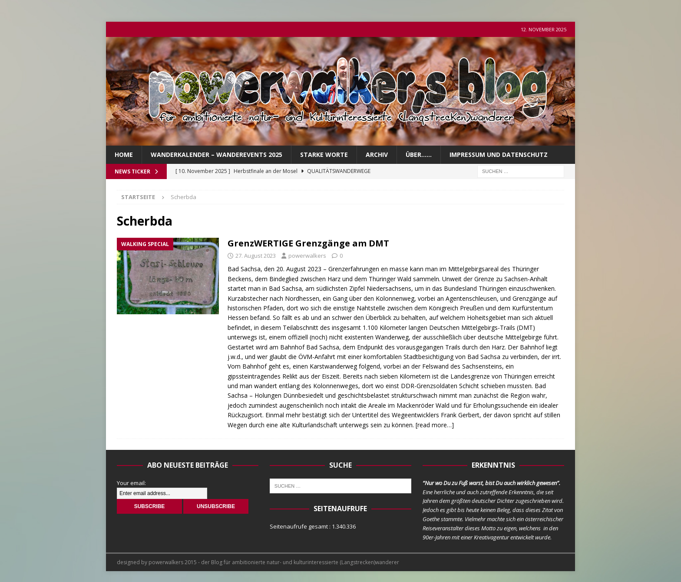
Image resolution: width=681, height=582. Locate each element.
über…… (419, 154)
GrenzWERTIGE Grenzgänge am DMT (308, 243)
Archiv (377, 154)
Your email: (131, 483)
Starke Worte (324, 154)
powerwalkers (307, 255)
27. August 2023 (255, 255)
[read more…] (435, 425)
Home (124, 154)
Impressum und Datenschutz (499, 154)
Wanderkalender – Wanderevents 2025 (216, 154)
